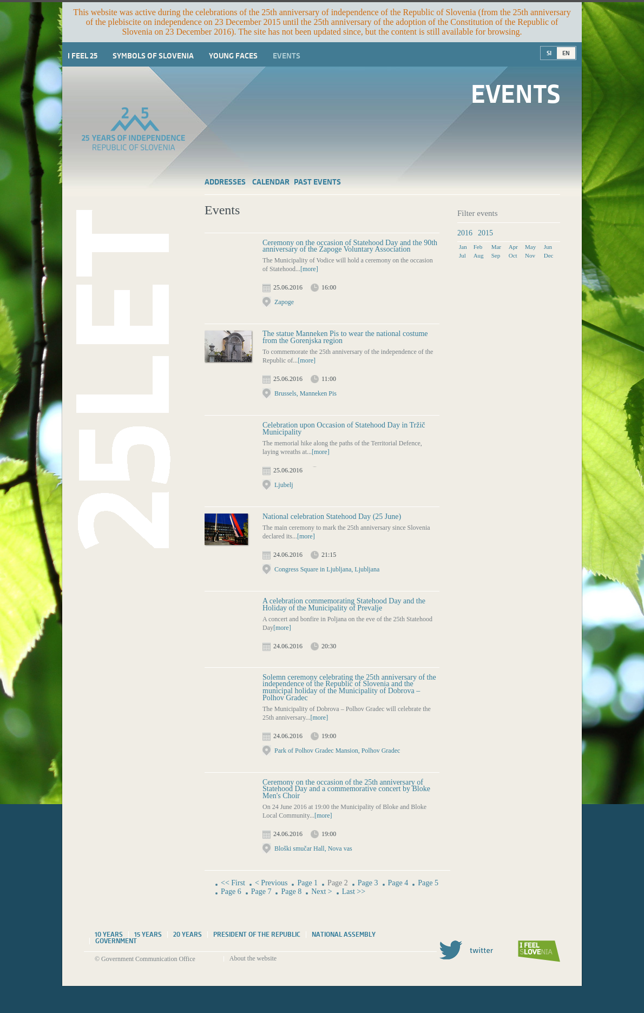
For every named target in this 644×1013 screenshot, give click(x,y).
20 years (187, 934)
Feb (478, 247)
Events (286, 55)
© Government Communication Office (145, 959)
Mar (496, 247)
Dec (549, 255)
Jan (463, 247)
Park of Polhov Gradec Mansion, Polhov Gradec (337, 750)
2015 (485, 233)
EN (566, 53)
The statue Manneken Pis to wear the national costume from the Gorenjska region (345, 337)
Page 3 (368, 883)
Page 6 (231, 891)
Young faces (233, 55)
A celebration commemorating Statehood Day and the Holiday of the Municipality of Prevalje (343, 604)
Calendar (271, 181)
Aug (479, 255)
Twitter (466, 949)
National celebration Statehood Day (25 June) (331, 516)
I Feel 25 (82, 55)
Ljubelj (283, 485)
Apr (513, 247)
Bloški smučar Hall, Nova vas (313, 848)
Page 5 (428, 883)
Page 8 (291, 891)
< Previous (271, 883)
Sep (496, 255)
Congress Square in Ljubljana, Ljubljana (326, 569)
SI (549, 53)
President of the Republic (256, 934)
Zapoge (284, 302)
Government (116, 941)
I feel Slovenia (539, 951)
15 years (148, 934)
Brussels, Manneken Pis (305, 393)
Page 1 (307, 883)
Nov (530, 255)
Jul (462, 255)
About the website (253, 958)
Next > (321, 891)
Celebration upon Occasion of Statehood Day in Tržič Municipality (343, 428)
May (530, 247)
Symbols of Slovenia (153, 55)
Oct (513, 255)
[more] (309, 269)
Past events (317, 181)
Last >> (353, 891)
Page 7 (261, 891)
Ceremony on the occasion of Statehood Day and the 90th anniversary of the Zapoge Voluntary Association (349, 246)
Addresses (225, 181)
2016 (464, 233)
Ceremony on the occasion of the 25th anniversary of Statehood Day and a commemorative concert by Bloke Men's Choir (346, 789)
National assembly (344, 934)
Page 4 (398, 883)
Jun (548, 247)
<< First (233, 883)
